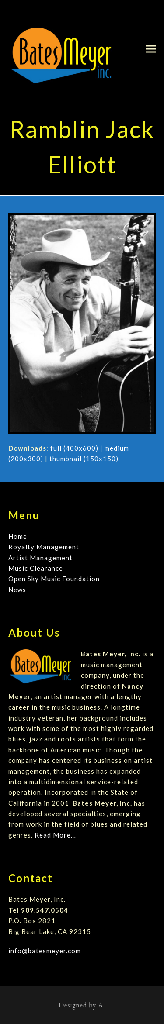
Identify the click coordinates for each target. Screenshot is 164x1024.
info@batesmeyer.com (44, 951)
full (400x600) (74, 448)
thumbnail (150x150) (84, 458)
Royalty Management (43, 547)
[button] (151, 48)
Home (17, 536)
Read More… (55, 835)
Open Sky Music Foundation (54, 579)
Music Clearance (35, 568)
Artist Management (40, 558)
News (17, 589)
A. (101, 1005)
